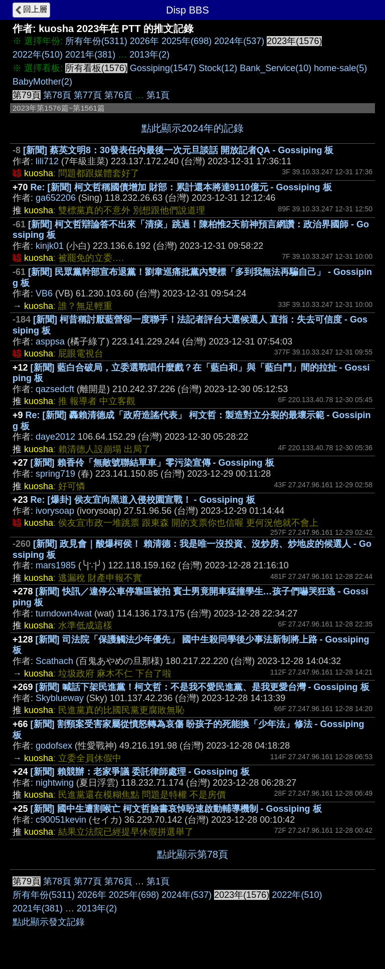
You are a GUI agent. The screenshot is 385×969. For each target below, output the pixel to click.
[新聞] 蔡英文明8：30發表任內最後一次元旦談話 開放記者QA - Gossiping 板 (178, 150)
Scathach (54, 661)
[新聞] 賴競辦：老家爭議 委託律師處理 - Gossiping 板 (140, 772)
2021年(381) (90, 55)
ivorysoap (55, 511)
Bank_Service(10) (275, 68)
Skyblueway (60, 698)
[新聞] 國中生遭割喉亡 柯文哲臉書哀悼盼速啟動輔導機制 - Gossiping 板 (176, 809)
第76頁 (118, 95)
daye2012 (55, 437)
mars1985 (56, 565)
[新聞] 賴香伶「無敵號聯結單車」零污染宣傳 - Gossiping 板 (152, 463)
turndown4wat (64, 613)
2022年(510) (38, 55)
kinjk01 (50, 246)
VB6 (44, 293)
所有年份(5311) (96, 41)
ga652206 (56, 198)
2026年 (144, 41)
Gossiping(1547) (163, 68)
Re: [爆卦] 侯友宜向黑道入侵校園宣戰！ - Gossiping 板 (143, 500)
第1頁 (157, 95)
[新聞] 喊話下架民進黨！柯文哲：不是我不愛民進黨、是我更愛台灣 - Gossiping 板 (202, 687)
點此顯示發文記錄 (49, 922)
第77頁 (88, 95)
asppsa (50, 342)
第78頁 (57, 95)
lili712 (47, 161)
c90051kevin (61, 820)
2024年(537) (239, 41)
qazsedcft (55, 389)
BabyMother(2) (42, 82)
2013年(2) (149, 55)
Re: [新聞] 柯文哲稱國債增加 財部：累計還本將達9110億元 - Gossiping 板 (181, 187)
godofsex (54, 746)
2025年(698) (186, 41)
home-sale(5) (340, 68)
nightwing (55, 783)
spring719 (55, 474)
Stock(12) (218, 68)
